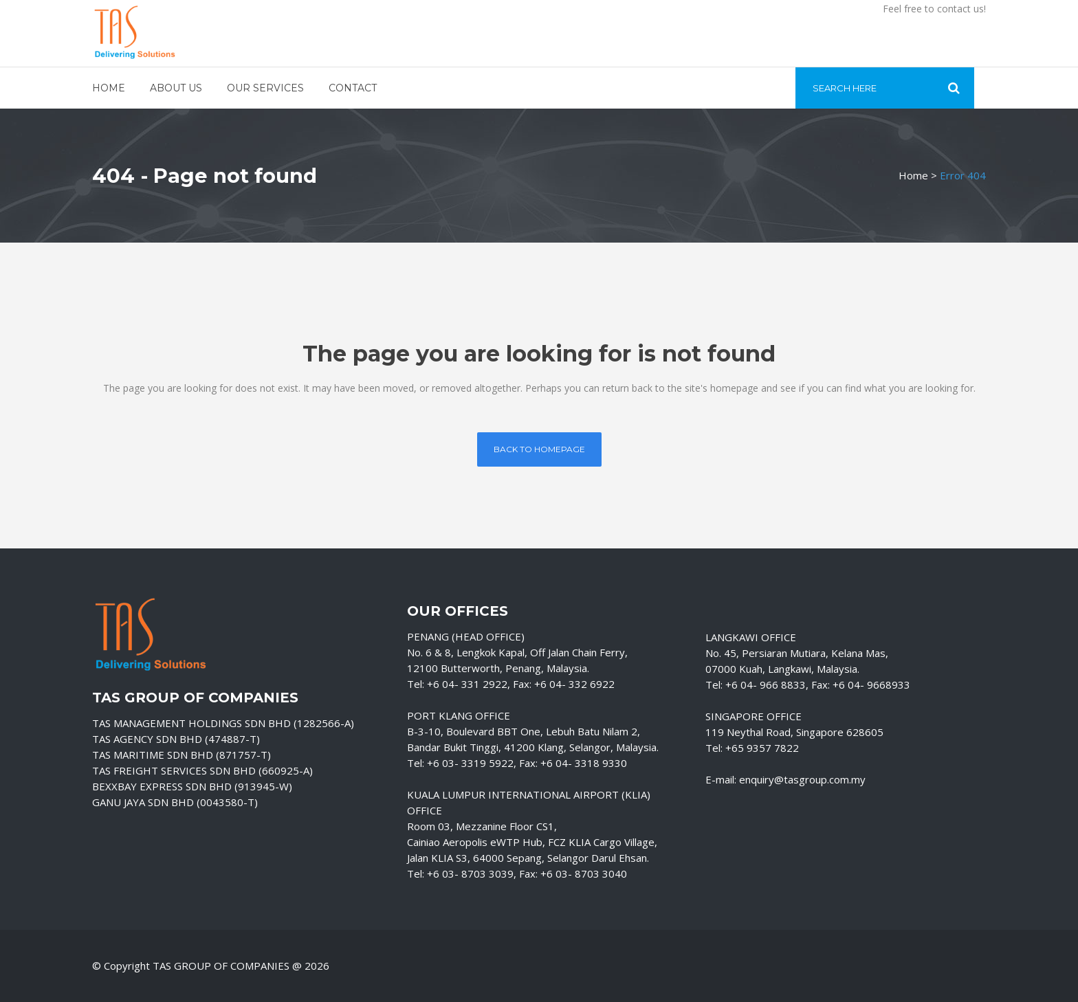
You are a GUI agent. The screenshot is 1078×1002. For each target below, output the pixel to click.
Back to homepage (539, 449)
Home (913, 175)
